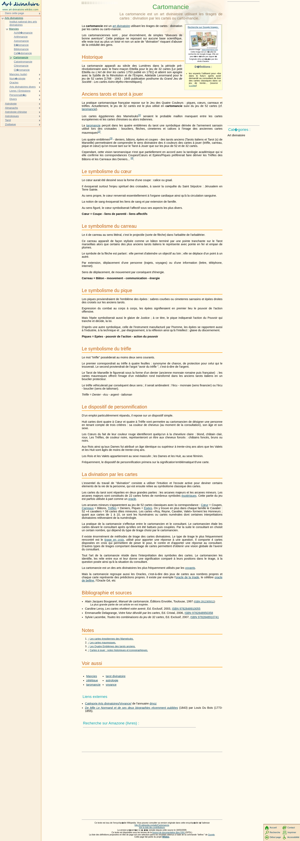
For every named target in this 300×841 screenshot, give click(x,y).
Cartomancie (20, 57)
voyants (190, 567)
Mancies (91, 676)
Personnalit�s (17, 94)
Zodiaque (10, 124)
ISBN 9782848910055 (186, 608)
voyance (111, 684)
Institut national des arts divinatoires (23, 23)
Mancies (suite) (18, 74)
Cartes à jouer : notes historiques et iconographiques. (119, 650)
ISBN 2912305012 (204, 601)
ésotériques (188, 495)
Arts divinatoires (14, 17)
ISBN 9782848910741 (204, 617)
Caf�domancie (23, 53)
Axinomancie (21, 40)
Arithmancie (21, 36)
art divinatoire (121, 26)
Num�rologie (17, 78)
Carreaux (88, 508)
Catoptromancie (23, 61)
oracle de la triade (187, 577)
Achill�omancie (23, 32)
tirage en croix (114, 539)
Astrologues (12, 116)
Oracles (13, 82)
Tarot (8, 120)
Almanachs (11, 107)
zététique (92, 680)
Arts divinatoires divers (22, 86)
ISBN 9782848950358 (198, 612)
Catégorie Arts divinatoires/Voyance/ (108, 703)
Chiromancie (21, 65)
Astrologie (11, 103)
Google (211, 835)
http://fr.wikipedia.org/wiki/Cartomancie (152, 825)
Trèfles (112, 508)
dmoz (153, 703)
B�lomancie (21, 44)
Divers (13, 99)
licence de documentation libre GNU (168, 832)
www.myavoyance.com (210, 49)
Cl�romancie (22, 69)
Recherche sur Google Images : (203, 27)
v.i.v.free (192, 85)
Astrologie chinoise (16, 111)
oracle (132, 498)
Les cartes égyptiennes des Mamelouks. (112, 638)
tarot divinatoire (115, 676)
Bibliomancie (21, 49)
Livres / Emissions (19, 90)
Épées (148, 508)
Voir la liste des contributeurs (152, 827)
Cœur (204, 505)
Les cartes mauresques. (103, 642)
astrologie (112, 680)
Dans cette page (14, 13)
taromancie (89, 109)
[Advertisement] (100, 13)
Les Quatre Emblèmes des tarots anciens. (113, 646)
